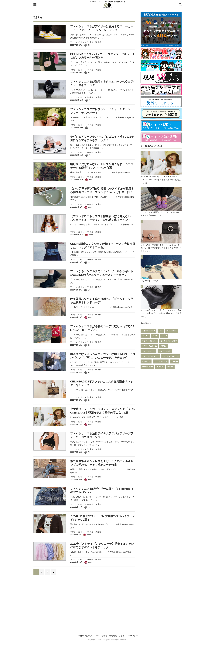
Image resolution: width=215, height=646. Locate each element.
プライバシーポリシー (128, 636)
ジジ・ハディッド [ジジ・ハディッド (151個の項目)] (148, 351)
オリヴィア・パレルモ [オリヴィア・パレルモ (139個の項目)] (170, 356)
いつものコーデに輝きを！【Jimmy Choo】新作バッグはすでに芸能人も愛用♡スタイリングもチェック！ (161, 248)
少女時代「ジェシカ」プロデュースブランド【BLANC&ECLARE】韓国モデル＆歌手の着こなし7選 (161, 179)
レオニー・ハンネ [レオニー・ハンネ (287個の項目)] (148, 331)
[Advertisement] (107, 605)
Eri (89, 45)
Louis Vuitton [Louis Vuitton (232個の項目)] (171, 331)
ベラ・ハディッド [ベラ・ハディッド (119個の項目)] (160, 361)
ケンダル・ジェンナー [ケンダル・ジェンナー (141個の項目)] (150, 356)
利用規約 (113, 636)
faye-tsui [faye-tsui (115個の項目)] (174, 361)
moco (91, 180)
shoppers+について (85, 636)
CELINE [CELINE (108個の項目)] (170, 366)
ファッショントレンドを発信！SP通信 (85, 42)
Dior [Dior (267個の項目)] (160, 331)
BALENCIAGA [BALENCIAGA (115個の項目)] (147, 366)
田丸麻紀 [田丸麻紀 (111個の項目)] (160, 366)
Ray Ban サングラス (149, 281)
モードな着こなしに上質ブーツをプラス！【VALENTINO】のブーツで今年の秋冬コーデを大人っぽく (161, 313)
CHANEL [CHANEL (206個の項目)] (145, 336)
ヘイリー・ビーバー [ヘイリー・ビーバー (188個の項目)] (149, 341)
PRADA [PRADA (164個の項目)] (163, 346)
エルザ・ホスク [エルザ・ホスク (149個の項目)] (164, 351)
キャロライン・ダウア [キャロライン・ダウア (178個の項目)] (169, 341)
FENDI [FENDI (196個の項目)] (164, 336)
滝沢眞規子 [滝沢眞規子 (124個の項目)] (146, 361)
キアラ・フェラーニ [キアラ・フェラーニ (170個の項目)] (149, 346)
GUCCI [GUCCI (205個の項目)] (155, 336)
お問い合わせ (101, 636)
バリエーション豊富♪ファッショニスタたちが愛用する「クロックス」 (160, 213)
